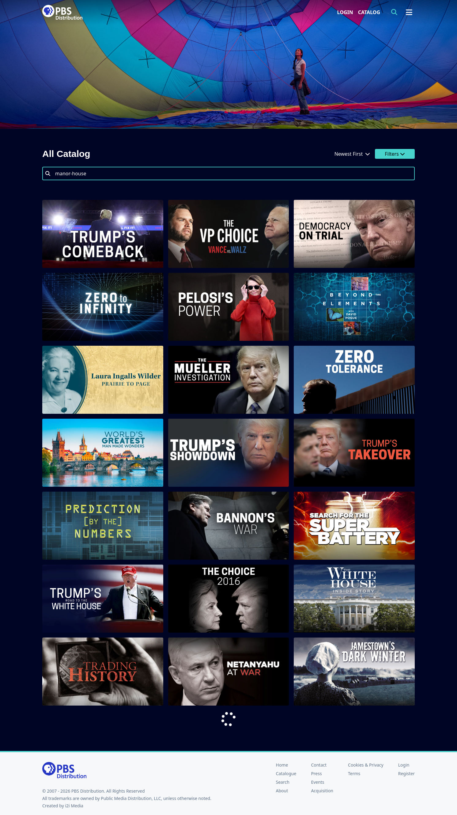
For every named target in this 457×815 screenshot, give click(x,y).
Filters (395, 153)
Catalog (369, 12)
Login (345, 12)
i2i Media (74, 806)
